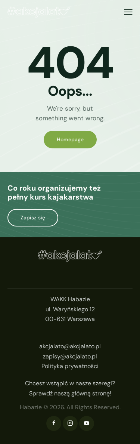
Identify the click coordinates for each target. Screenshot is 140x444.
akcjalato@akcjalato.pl (70, 346)
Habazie (31, 407)
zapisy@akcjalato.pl (70, 356)
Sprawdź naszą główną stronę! (70, 393)
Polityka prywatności (70, 366)
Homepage (70, 139)
